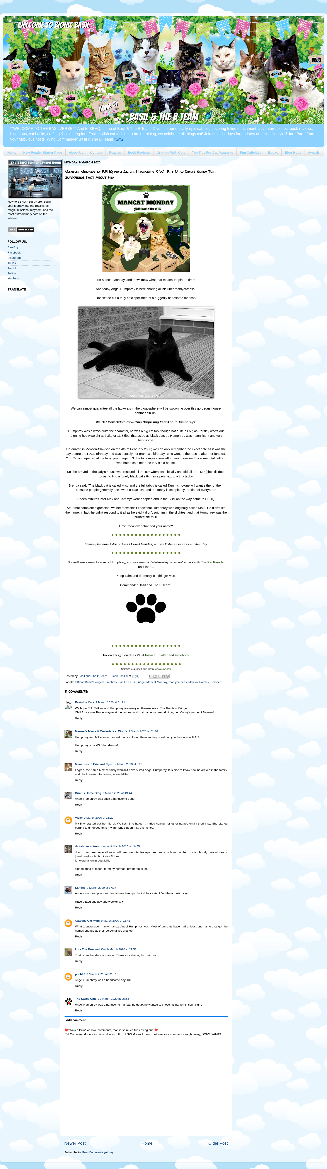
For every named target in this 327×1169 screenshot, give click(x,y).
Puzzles (115, 152)
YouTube (13, 278)
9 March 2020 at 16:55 (125, 846)
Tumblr (12, 268)
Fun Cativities (250, 152)
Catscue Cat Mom (87, 920)
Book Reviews (139, 152)
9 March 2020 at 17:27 (101, 887)
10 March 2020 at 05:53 (113, 998)
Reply (79, 718)
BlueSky (13, 247)
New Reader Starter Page (42, 152)
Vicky (79, 817)
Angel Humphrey (106, 682)
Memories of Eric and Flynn (94, 764)
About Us (76, 152)
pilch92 (80, 974)
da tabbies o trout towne (92, 846)
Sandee (80, 887)
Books (273, 152)
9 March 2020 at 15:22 (98, 817)
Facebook (14, 252)
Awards (314, 152)
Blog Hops (293, 152)
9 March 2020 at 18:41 (115, 920)
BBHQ (130, 682)
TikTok (12, 263)
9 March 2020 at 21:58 (121, 949)
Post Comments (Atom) (97, 1152)
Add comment (76, 1020)
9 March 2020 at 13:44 (117, 793)
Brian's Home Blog (88, 793)
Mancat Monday (156, 682)
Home (12, 152)
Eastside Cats (84, 702)
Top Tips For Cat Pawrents (212, 152)
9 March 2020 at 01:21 (110, 702)
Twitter (12, 273)
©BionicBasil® (84, 682)
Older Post (218, 1143)
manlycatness (178, 682)
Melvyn (193, 682)
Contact (96, 152)
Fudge (140, 682)
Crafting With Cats (171, 152)
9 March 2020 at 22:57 (101, 974)
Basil (121, 682)
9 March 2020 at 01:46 (143, 731)
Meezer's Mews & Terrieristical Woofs (101, 731)
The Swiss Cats (86, 998)
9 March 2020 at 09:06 (129, 764)
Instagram (14, 257)
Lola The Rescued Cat (90, 949)
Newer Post (75, 1143)
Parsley (204, 682)
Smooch (216, 682)
